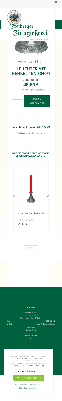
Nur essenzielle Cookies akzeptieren (28, 384)
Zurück (31, 248)
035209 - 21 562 (49, 321)
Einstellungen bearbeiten (28, 388)
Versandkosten (39, 89)
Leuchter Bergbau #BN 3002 (31, 215)
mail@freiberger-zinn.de (45, 324)
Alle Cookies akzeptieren (29, 377)
